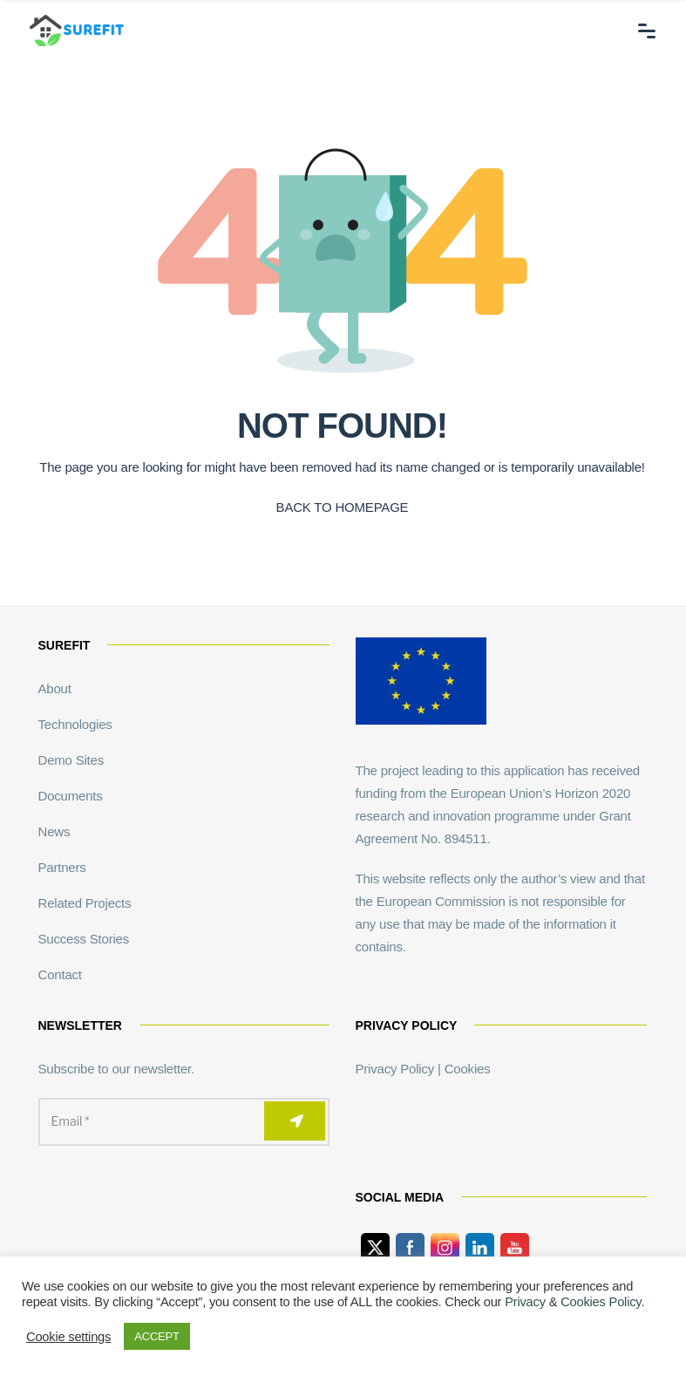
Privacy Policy (395, 1068)
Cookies (468, 1068)
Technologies (75, 724)
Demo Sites (71, 760)
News (54, 831)
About (54, 688)
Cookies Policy (600, 1302)
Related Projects (85, 903)
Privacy (525, 1302)
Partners (62, 867)
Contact (60, 974)
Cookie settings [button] (68, 1337)
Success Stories (84, 938)
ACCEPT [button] (157, 1336)
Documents (70, 795)
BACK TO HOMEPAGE (342, 507)
